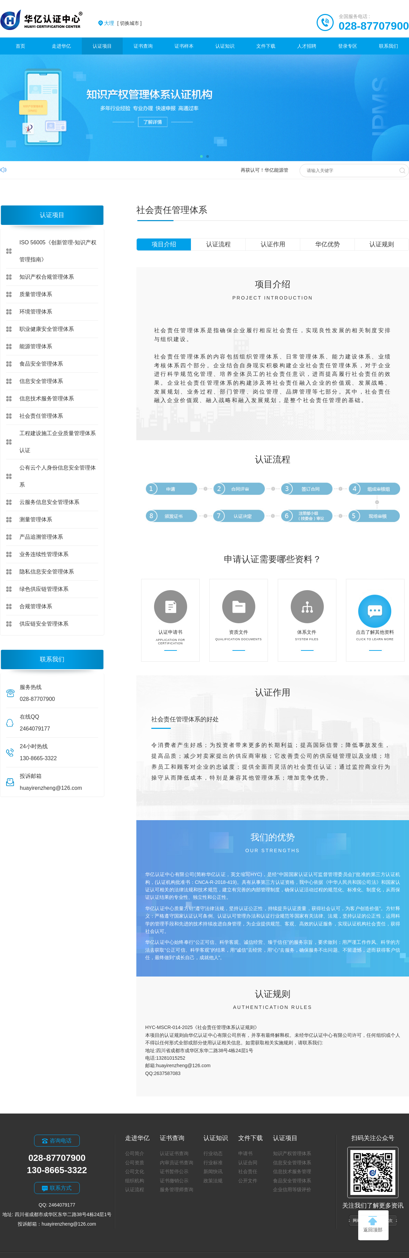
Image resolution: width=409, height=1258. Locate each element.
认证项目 (102, 46)
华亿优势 (327, 244)
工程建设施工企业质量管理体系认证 (57, 441)
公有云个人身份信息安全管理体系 (57, 476)
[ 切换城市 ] (122, 23)
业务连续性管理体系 (44, 554)
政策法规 (213, 1180)
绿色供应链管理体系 (44, 589)
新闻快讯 (213, 1171)
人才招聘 (306, 46)
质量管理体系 (35, 294)
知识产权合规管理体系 (46, 277)
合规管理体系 (35, 606)
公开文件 (247, 1180)
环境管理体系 (35, 311)
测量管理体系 (35, 519)
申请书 (245, 1153)
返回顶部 (372, 1224)
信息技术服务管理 (292, 1171)
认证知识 (224, 46)
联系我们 (388, 46)
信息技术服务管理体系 (46, 398)
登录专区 (347, 46)
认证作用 (273, 244)
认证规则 (381, 244)
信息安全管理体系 (41, 381)
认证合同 (247, 1162)
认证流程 (218, 244)
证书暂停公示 (174, 1171)
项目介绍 (164, 244)
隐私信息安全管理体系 (46, 571)
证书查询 (143, 46)
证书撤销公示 (174, 1180)
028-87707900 (374, 26)
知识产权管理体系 (292, 1153)
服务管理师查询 (176, 1189)
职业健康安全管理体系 (46, 329)
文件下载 (265, 46)
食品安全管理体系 (41, 364)
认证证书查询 (174, 1153)
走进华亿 (61, 46)
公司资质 (134, 1162)
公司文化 (134, 1171)
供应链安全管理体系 (44, 624)
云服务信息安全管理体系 (49, 502)
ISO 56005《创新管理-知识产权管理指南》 (57, 251)
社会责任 (247, 1171)
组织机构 (134, 1180)
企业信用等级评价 (292, 1189)
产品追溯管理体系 (41, 537)
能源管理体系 (35, 346)
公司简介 (134, 1153)
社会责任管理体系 (41, 416)
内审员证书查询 (176, 1162)
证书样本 (184, 46)
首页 (20, 46)
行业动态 (213, 1153)
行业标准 (213, 1162)
